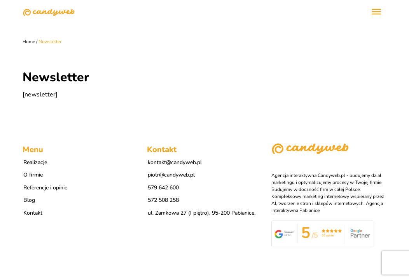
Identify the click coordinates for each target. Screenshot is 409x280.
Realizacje (35, 162)
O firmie (33, 174)
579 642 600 (163, 187)
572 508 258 (163, 200)
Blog (29, 200)
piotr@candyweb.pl (171, 174)
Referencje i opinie (45, 187)
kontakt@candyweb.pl (175, 162)
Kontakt (32, 213)
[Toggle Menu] (376, 11)
